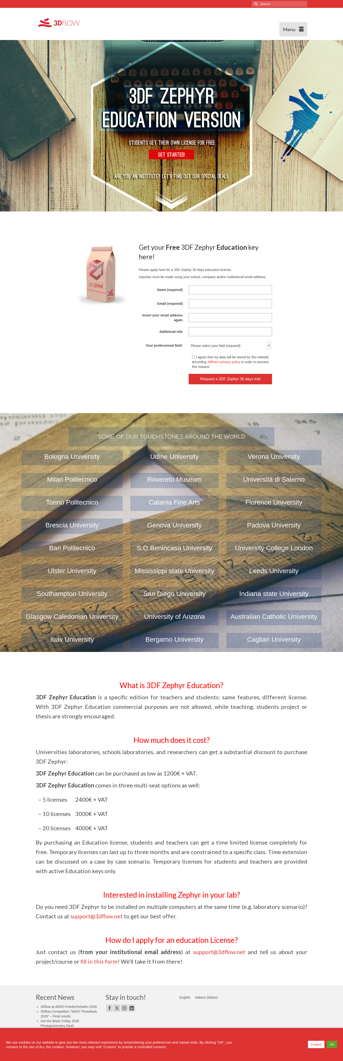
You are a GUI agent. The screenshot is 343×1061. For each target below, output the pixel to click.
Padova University (274, 525)
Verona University (274, 456)
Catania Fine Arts (174, 502)
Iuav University (72, 639)
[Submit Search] (255, 4)
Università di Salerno (274, 479)
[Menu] (293, 29)
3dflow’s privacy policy (223, 362)
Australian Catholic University (274, 616)
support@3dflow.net (97, 916)
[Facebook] (109, 1008)
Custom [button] (316, 1044)
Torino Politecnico (72, 502)
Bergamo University (174, 639)
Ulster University (72, 571)
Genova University (174, 525)
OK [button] (332, 1044)
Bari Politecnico (72, 548)
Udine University (174, 456)
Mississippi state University (174, 571)
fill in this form (99, 961)
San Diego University (174, 593)
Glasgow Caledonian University (72, 616)
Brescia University (72, 525)
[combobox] (230, 345)
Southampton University (72, 593)
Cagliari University (274, 639)
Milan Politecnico (72, 479)
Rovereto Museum (174, 479)
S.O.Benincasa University (174, 548)
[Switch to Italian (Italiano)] (206, 997)
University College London (274, 548)
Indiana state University (273, 593)
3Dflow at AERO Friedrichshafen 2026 (68, 1007)
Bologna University (72, 456)
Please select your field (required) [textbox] (216, 346)
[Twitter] (117, 1008)
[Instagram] (124, 1008)
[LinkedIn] (131, 1008)
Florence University (274, 502)
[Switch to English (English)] (185, 997)
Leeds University (273, 571)
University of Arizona (174, 616)
